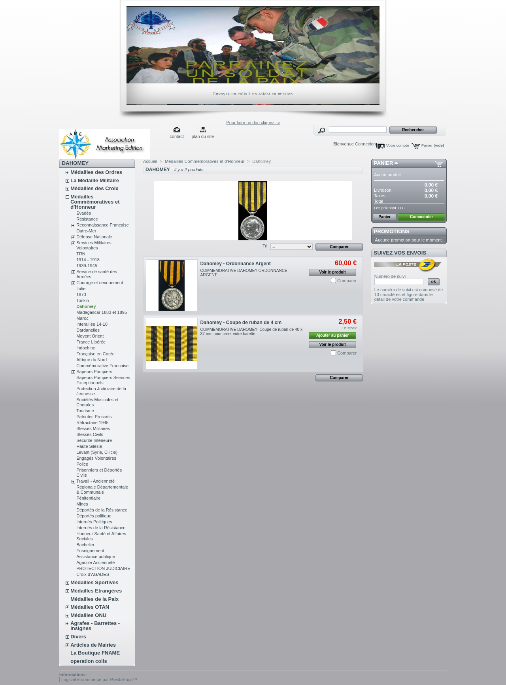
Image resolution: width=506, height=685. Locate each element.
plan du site (203, 136)
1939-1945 (86, 265)
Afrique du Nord (91, 359)
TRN (80, 253)
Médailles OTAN (89, 607)
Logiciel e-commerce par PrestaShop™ (99, 679)
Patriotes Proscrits (93, 416)
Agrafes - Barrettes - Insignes (95, 625)
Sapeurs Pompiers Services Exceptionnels (103, 380)
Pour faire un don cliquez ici (252, 122)
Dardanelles (88, 330)
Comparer (347, 280)
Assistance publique (95, 556)
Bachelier (85, 544)
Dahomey (86, 306)
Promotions (392, 231)
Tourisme (85, 410)
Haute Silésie (89, 446)
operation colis (88, 661)
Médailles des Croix (94, 188)
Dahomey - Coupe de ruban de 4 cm (241, 322)
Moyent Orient (90, 336)
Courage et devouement (99, 282)
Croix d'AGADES (92, 574)
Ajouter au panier (332, 335)
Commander (421, 217)
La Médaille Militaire (94, 180)
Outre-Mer (86, 230)
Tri (264, 245)
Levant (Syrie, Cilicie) (96, 452)
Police (82, 464)
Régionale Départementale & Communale (102, 489)
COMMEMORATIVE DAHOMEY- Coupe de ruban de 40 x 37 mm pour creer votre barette (251, 331)
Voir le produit (332, 272)
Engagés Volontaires (96, 458)
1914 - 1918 (88, 259)
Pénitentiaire (88, 498)
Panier (432, 145)
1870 (81, 294)
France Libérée (91, 342)
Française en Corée (95, 353)
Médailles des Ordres (96, 172)
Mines (82, 504)
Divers (78, 637)
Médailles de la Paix (94, 599)
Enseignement (90, 550)
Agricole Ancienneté (95, 562)
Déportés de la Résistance (101, 510)
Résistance (87, 219)
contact (176, 136)
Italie (80, 288)
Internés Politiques (94, 521)
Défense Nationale (94, 236)
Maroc (82, 318)
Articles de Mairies (93, 645)
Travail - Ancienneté (95, 481)
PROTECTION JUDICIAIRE (103, 568)
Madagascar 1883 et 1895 (101, 312)
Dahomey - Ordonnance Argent (235, 263)
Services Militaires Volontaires (93, 245)
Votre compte (397, 145)
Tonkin (82, 300)
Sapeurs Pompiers (94, 371)
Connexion (365, 144)
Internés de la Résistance (100, 527)
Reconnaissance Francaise (102, 225)
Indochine (85, 347)
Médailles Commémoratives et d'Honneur (94, 202)
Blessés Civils (89, 434)
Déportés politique (93, 515)
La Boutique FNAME (95, 653)
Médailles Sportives (94, 582)
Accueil (150, 161)
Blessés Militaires (93, 428)
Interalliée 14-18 (92, 324)
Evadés (83, 213)
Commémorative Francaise (102, 365)
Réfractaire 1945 (92, 422)
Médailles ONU (88, 615)
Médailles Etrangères (96, 591)
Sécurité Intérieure (94, 440)
